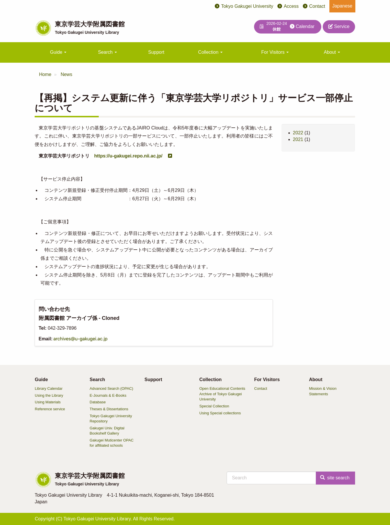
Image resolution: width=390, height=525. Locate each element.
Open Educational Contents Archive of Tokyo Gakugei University (222, 393)
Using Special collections (220, 413)
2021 (298, 139)
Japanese (342, 5)
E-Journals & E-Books (108, 395)
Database (98, 402)
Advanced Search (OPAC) (111, 388)
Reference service (50, 409)
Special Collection (214, 406)
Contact (317, 6)
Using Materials (48, 402)
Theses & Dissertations (109, 409)
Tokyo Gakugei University (247, 6)
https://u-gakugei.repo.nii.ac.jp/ (128, 155)
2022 (298, 132)
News (66, 74)
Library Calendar (49, 388)
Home (45, 74)
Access (291, 6)
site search (335, 477)
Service (339, 26)
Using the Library (49, 395)
